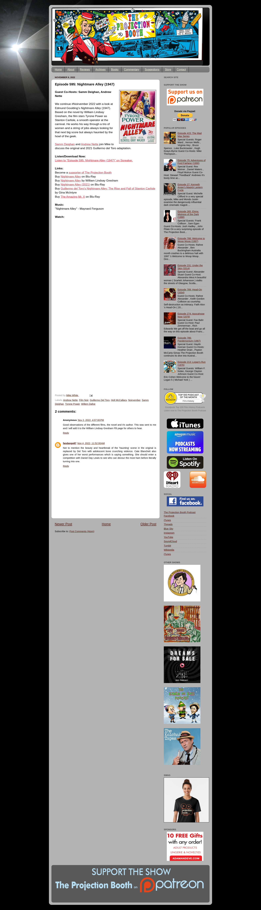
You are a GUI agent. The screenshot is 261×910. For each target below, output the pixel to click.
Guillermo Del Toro (100, 400)
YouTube (168, 537)
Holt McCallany (119, 400)
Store (168, 69)
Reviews (85, 69)
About (70, 69)
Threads (168, 524)
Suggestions (152, 69)
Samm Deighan (65, 144)
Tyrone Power (72, 404)
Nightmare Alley (71, 176)
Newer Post (63, 524)
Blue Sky (168, 528)
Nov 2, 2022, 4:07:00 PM (91, 420)
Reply (66, 433)
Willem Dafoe (88, 404)
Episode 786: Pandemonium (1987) (189, 339)
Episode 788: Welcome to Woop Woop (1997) (191, 240)
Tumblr (167, 545)
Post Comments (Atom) (81, 531)
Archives (100, 69)
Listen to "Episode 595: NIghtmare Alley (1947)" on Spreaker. (94, 160)
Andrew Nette (89, 144)
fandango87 (69, 443)
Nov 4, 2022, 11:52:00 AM (91, 443)
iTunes (167, 520)
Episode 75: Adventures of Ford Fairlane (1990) (192, 162)
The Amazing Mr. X (73, 196)
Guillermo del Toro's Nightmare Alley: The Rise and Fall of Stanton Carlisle (108, 188)
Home (58, 69)
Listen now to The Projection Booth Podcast (185, 410)
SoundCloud (170, 541)
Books (114, 69)
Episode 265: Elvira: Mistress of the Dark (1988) (188, 214)
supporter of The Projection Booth (90, 172)
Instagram (169, 533)
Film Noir (84, 400)
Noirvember (134, 400)
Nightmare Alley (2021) (75, 184)
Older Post (148, 524)
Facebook (169, 516)
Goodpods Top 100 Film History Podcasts (185, 407)
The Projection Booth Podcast (179, 512)
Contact (181, 69)
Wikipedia (169, 549)
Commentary (131, 69)
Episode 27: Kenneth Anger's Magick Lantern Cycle (190, 187)
